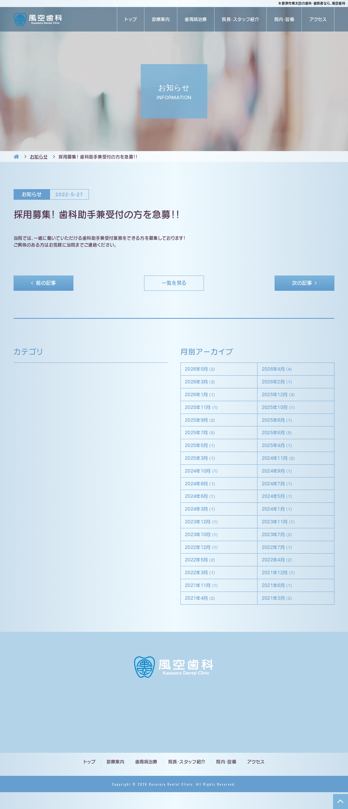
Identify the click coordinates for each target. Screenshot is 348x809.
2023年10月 (205, 547)
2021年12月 (281, 587)
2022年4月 (280, 573)
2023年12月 (205, 533)
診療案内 (161, 19)
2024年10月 (205, 479)
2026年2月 (280, 384)
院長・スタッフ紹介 (240, 19)
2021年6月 (280, 601)
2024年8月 (203, 492)
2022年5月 (203, 573)
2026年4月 (280, 370)
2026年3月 (203, 384)
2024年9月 (280, 479)
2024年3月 (203, 519)
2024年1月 (280, 519)
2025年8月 (280, 424)
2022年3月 (203, 587)
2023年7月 (280, 547)
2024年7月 (280, 492)
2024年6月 (203, 506)
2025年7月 (203, 438)
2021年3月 (280, 614)
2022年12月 (205, 560)
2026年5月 (203, 370)
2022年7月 (280, 560)
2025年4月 (280, 452)
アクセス (318, 19)
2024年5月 (280, 506)
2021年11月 (205, 601)
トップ (131, 19)
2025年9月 (203, 424)
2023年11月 (281, 533)
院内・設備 (284, 19)
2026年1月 (203, 398)
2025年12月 (281, 398)
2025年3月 (203, 465)
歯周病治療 (196, 19)
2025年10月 (281, 411)
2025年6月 (280, 438)
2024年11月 (281, 465)
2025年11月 (205, 411)
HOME (16, 157)
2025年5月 (203, 452)
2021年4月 (203, 614)
